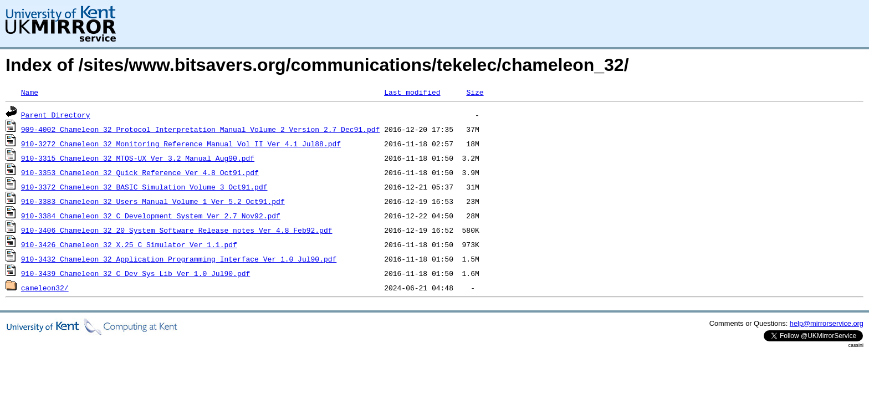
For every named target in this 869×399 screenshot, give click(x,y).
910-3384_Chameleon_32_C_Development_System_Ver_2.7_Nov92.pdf (150, 216)
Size (474, 92)
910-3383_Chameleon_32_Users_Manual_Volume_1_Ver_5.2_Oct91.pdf (153, 201)
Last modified (412, 92)
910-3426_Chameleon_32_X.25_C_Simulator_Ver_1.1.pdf (129, 244)
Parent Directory (55, 115)
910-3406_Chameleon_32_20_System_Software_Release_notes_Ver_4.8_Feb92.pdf (177, 230)
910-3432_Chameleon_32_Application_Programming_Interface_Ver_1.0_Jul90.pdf (178, 259)
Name (29, 92)
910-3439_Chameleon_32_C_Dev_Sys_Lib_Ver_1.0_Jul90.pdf (135, 273)
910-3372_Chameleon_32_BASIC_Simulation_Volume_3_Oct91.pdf (144, 187)
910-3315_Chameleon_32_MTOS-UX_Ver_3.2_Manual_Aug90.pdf (137, 158)
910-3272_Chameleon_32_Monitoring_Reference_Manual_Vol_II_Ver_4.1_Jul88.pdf (181, 144)
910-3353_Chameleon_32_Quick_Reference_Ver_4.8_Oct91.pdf (140, 172)
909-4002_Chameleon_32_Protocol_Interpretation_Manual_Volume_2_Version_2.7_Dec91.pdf (200, 129)
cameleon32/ (45, 288)
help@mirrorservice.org (826, 323)
